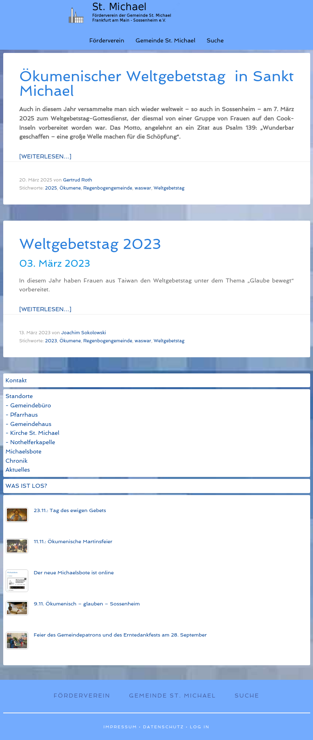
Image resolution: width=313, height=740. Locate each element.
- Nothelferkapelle (30, 442)
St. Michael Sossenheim (126, 12)
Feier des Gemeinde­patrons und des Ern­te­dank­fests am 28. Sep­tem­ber (120, 635)
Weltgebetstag (168, 188)
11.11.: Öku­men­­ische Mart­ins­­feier (73, 541)
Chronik (17, 460)
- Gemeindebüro (28, 405)
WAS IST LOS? (26, 486)
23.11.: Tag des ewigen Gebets (70, 510)
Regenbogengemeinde (107, 188)
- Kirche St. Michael (32, 433)
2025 (51, 188)
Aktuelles (18, 469)
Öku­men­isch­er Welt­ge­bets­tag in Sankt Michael (156, 83)
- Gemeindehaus (29, 424)
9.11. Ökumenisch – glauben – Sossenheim (87, 604)
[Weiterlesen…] (45, 156)
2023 (51, 341)
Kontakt (16, 380)
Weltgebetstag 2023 (90, 244)
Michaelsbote (24, 451)
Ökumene (70, 188)
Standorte (19, 396)
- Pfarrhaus (22, 414)
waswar (142, 188)
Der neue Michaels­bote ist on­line (74, 572)
